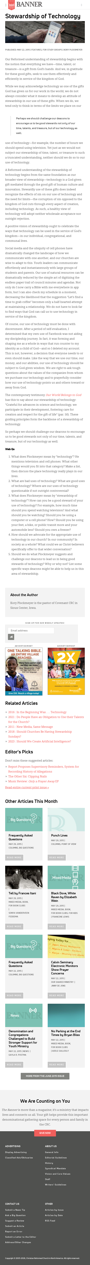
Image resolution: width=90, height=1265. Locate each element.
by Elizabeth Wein (64, 897)
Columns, (13, 848)
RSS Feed (50, 1221)
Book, (25, 902)
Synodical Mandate (55, 1169)
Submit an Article (14, 1226)
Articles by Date (54, 1215)
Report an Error (13, 1232)
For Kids (73, 913)
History (49, 1163)
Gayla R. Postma (17, 1055)
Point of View (68, 844)
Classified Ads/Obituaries (19, 1158)
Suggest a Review (14, 1221)
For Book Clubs (17, 906)
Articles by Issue (54, 1210)
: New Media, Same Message (30, 727)
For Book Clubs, (59, 913)
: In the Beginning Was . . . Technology (37, 712)
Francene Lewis (60, 917)
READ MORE (14, 858)
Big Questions (26, 848)
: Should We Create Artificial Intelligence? (39, 741)
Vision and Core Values (57, 1174)
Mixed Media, (15, 902)
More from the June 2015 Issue (45, 1076)
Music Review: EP (33, 781)
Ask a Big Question (15, 1215)
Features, (37, 50)
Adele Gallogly (60, 1051)
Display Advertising (16, 1152)
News (26, 1051)
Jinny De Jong (58, 986)
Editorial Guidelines (56, 1158)
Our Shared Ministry (62, 982)
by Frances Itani (22, 893)
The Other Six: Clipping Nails (27, 776)
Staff (47, 1179)
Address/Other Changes (18, 1242)
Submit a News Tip (15, 1210)
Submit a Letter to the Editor (20, 1237)
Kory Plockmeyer (73, 50)
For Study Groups (52, 50)
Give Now (45, 1133)
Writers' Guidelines (55, 1185)
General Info (52, 1152)
